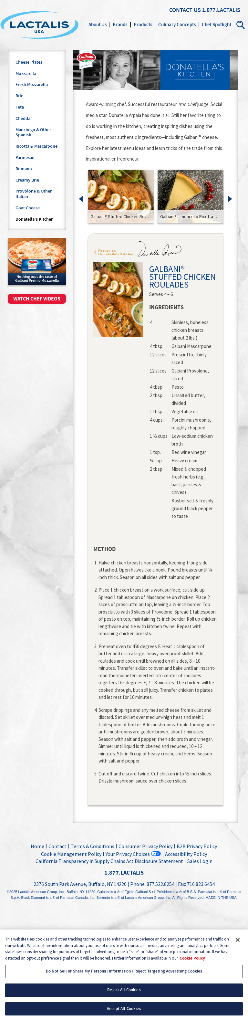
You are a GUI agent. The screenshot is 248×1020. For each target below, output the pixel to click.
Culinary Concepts (177, 25)
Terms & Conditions (92, 846)
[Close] (238, 945)
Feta (20, 107)
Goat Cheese (28, 208)
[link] (121, 196)
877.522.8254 (160, 884)
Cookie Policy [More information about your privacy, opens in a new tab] (192, 963)
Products (143, 25)
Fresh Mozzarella (32, 85)
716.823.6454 (201, 884)
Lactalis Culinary (39, 25)
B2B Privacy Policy (197, 846)
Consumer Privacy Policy (145, 846)
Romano (24, 169)
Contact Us (185, 10)
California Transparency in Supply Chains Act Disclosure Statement (109, 861)
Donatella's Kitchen (35, 219)
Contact (57, 846)
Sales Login (198, 861)
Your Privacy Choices (128, 853)
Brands (120, 25)
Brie (19, 96)
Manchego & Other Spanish (33, 132)
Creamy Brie (27, 180)
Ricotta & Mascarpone (36, 146)
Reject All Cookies (123, 995)
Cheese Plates (29, 62)
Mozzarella (26, 74)
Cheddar (24, 118)
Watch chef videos (36, 298)
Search (241, 25)
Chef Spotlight (216, 25)
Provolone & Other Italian (34, 194)
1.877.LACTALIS (221, 10)
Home (37, 846)
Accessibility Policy (186, 854)
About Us (97, 25)
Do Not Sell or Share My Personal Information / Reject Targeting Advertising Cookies (124, 976)
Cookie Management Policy (71, 854)
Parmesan (25, 158)
